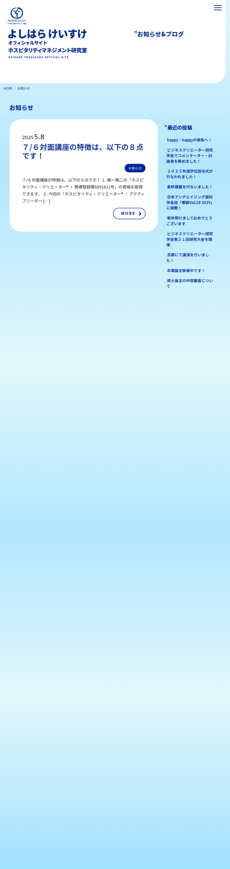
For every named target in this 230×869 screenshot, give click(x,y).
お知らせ (135, 168)
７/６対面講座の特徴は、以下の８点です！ (83, 151)
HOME (8, 88)
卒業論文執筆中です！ (186, 270)
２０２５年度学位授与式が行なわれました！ (189, 173)
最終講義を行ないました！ (190, 186)
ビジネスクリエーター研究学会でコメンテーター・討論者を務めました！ (189, 155)
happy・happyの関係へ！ (189, 140)
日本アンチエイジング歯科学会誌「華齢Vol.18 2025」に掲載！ (190, 202)
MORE (128, 213)
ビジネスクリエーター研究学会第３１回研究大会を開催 (189, 239)
